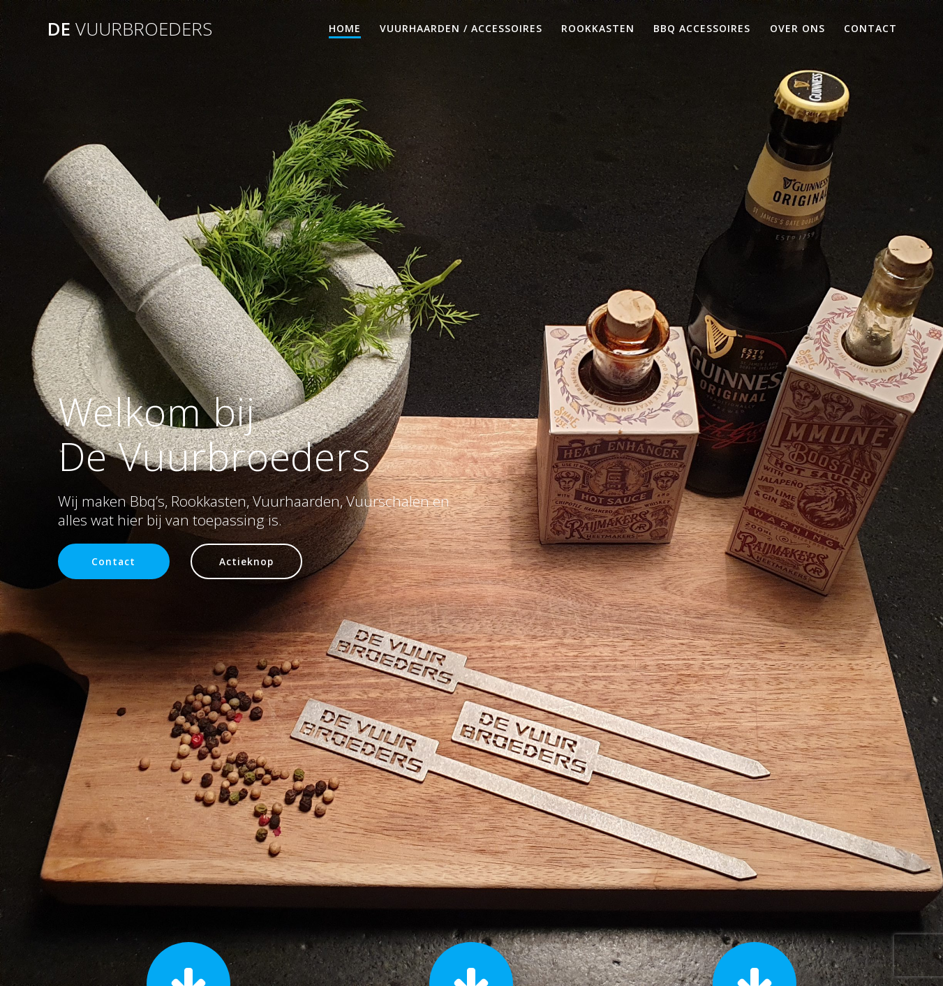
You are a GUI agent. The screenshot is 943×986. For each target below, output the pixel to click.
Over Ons (797, 28)
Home (345, 28)
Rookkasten (597, 28)
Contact (870, 28)
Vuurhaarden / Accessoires (461, 28)
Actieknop (246, 561)
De (129, 29)
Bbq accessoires (701, 28)
